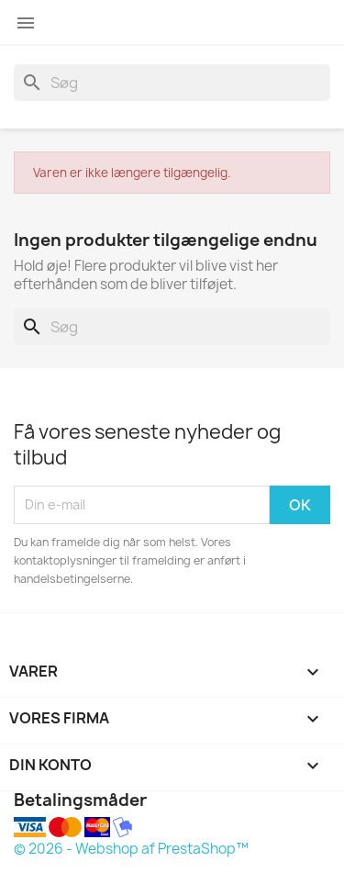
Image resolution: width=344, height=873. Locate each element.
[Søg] (172, 82)
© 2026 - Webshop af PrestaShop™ (131, 848)
